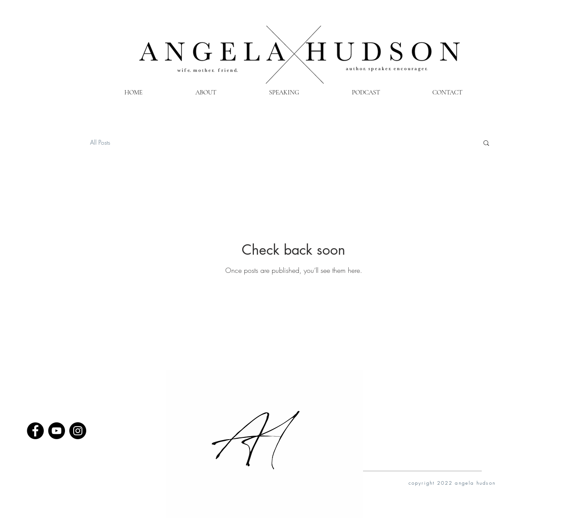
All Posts (100, 142)
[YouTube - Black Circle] (56, 430)
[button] (486, 143)
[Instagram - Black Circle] (77, 430)
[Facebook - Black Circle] (35, 430)
